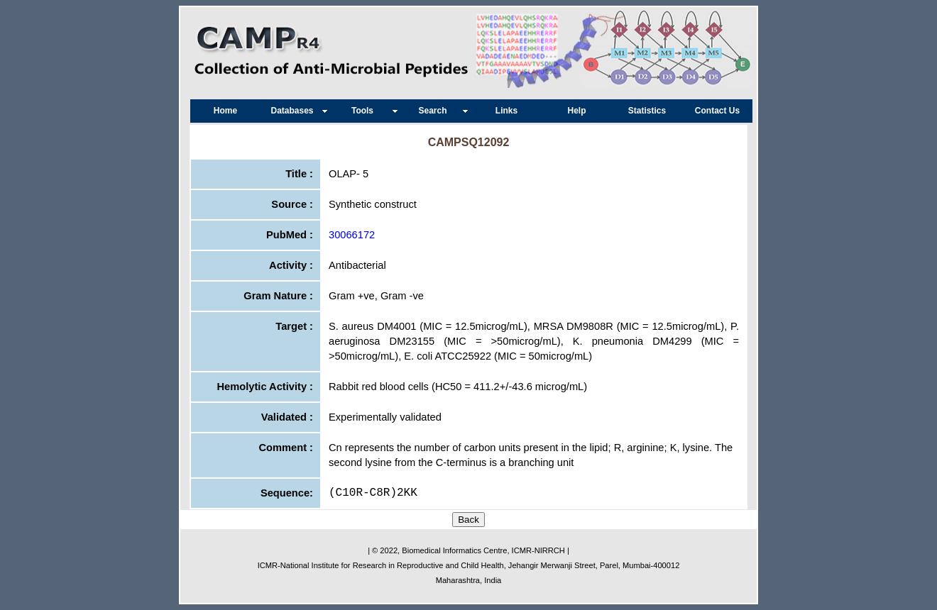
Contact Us (717, 111)
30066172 (352, 234)
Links (506, 111)
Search (436, 111)
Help (576, 111)
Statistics (647, 111)
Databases (295, 111)
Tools (365, 111)
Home (225, 111)
